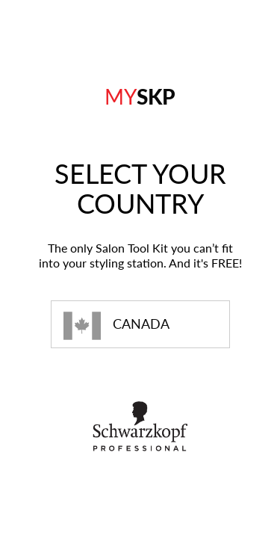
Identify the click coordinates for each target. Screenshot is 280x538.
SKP (140, 96)
